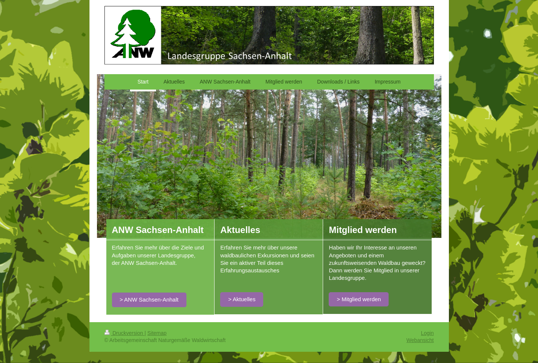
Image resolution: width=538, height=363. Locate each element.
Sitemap (157, 333)
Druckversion (124, 333)
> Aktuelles (241, 299)
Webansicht (420, 340)
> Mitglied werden (359, 299)
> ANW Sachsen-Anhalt (149, 299)
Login (427, 333)
